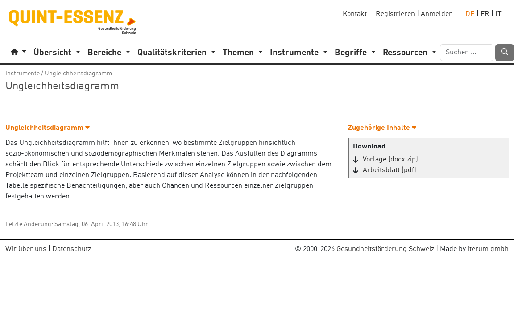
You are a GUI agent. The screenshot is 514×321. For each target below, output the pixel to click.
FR (485, 14)
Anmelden (437, 14)
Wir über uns (25, 249)
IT (498, 14)
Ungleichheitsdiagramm (78, 73)
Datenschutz (71, 249)
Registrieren (395, 14)
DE (470, 14)
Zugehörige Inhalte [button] (382, 128)
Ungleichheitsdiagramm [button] (47, 128)
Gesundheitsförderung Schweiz (385, 249)
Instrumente (22, 73)
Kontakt (355, 14)
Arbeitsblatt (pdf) (389, 170)
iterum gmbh (488, 249)
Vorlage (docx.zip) (390, 159)
